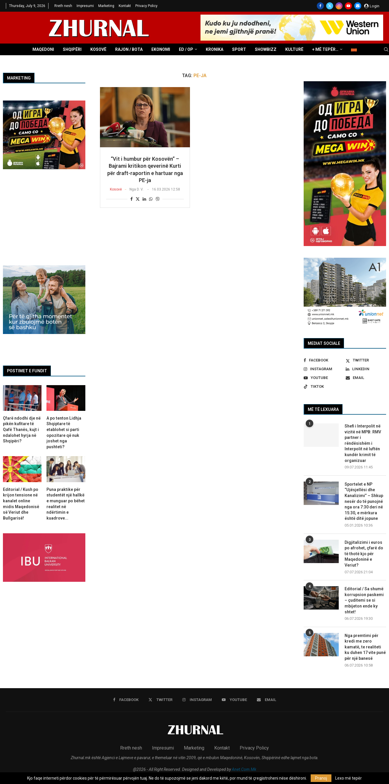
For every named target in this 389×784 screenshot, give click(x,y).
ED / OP (186, 49)
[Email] (357, 5)
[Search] (386, 49)
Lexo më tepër (348, 778)
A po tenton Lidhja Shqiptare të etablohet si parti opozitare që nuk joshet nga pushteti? (63, 432)
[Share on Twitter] (138, 198)
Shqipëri (72, 49)
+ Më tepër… (325, 49)
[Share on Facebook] (131, 199)
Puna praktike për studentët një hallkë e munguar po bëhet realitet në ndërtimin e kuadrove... (65, 503)
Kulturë (294, 49)
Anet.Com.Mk (244, 769)
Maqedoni (43, 49)
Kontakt (125, 6)
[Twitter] (329, 5)
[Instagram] (339, 5)
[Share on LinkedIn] (144, 199)
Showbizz (265, 49)
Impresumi (85, 6)
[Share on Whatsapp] (151, 199)
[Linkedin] (366, 369)
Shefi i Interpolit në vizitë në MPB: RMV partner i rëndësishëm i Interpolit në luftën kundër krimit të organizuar (363, 443)
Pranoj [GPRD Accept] (321, 778)
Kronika (214, 49)
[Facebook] (320, 5)
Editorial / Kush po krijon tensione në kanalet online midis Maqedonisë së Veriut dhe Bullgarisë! (21, 503)
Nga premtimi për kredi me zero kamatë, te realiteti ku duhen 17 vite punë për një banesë (365, 647)
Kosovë (98, 49)
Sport (239, 49)
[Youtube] (348, 5)
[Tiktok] (324, 387)
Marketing (106, 6)
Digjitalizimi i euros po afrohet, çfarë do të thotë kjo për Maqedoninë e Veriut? (364, 553)
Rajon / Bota (129, 49)
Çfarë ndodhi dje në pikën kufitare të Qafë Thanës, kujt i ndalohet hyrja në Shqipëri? (22, 429)
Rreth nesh (63, 6)
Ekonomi (160, 49)
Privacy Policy (146, 6)
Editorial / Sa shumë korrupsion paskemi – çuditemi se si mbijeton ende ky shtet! (364, 600)
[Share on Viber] (157, 198)
